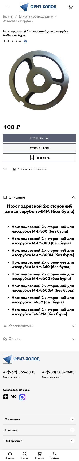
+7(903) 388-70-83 (58, 372)
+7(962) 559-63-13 (19, 372)
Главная (8, 16)
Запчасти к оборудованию (36, 16)
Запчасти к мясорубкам (18, 21)
